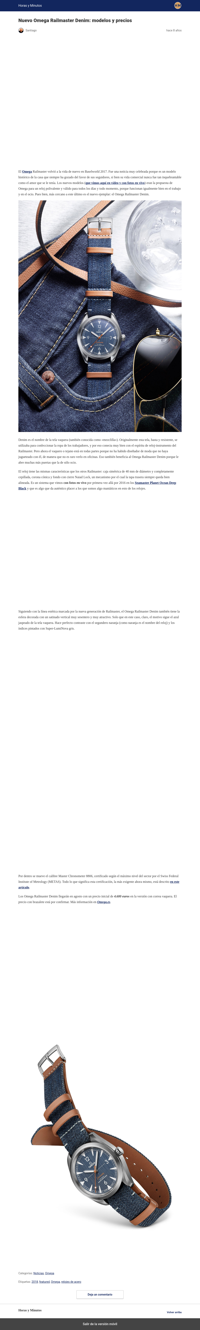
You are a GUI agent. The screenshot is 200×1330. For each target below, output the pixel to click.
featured (44, 1281)
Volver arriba (174, 1312)
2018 (35, 1281)
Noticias (39, 1273)
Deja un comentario (100, 1294)
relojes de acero (71, 1281)
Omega (49, 1273)
